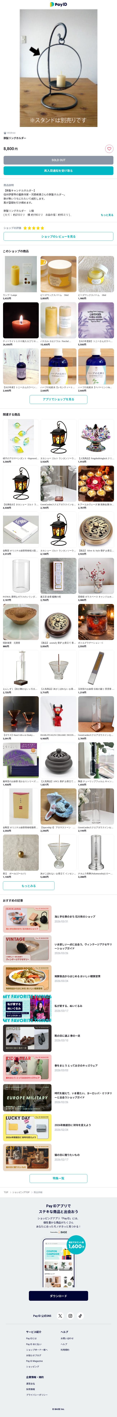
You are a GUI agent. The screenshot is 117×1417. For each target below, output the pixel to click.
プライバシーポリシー (37, 1395)
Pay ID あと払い (33, 1344)
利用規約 (65, 1350)
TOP (6, 1192)
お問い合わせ (67, 1338)
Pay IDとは (31, 1338)
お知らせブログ (33, 1355)
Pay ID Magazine (34, 1361)
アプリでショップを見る (58, 399)
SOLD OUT (58, 160)
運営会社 (30, 1383)
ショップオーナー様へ (37, 1350)
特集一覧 (58, 1178)
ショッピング (32, 1366)
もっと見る (107, 215)
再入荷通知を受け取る (58, 171)
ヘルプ (64, 1344)
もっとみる (29, 886)
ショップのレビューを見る (58, 236)
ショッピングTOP (20, 1192)
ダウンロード (58, 1296)
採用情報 (30, 1389)
